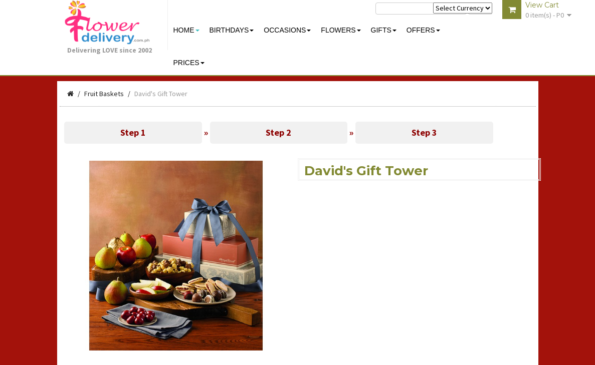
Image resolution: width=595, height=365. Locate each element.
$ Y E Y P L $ (462, 8)
